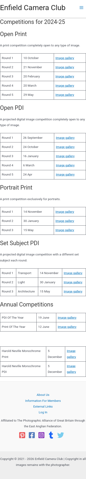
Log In (43, 412)
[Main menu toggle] (81, 7)
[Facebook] (31, 435)
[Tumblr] (51, 435)
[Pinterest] (22, 435)
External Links (43, 406)
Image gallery (64, 58)
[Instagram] (41, 435)
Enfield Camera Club (33, 7)
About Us (43, 395)
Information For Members (43, 400)
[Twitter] (60, 435)
